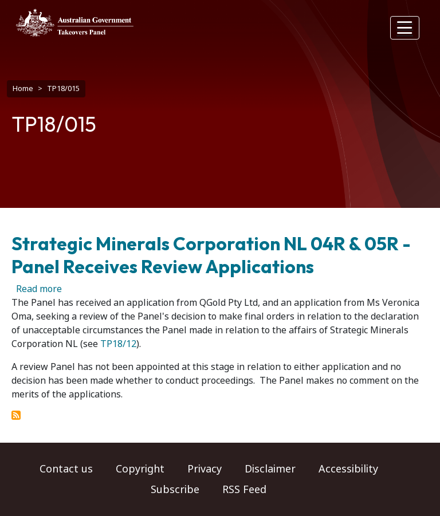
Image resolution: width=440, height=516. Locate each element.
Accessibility (348, 469)
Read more (39, 289)
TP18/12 (118, 343)
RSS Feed (244, 489)
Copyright (140, 469)
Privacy (204, 469)
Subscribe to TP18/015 (16, 415)
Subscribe (175, 489)
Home (23, 88)
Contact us (66, 469)
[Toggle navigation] (405, 28)
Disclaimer (270, 469)
